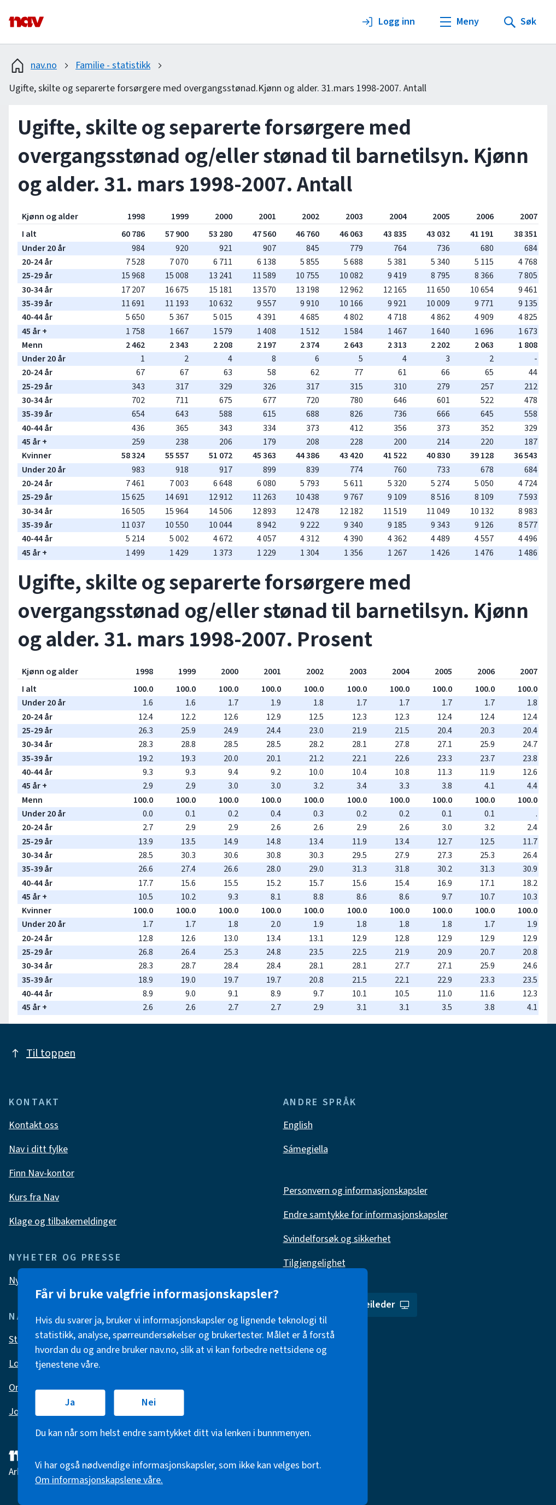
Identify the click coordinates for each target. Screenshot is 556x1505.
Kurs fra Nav (34, 1197)
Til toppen (42, 1053)
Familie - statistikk (112, 65)
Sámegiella (305, 1149)
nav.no (33, 65)
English (298, 1125)
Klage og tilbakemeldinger (62, 1221)
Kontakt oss (33, 1125)
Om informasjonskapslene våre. (99, 1480)
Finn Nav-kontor (41, 1173)
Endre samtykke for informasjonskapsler (365, 1215)
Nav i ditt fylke (38, 1149)
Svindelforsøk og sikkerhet (337, 1239)
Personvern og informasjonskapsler (355, 1191)
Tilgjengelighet (314, 1263)
